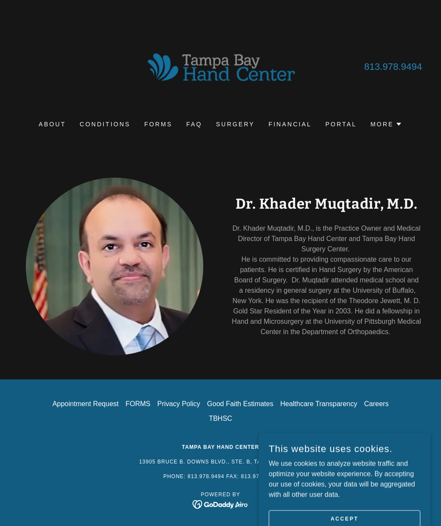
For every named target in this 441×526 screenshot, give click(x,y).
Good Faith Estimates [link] (240, 403)
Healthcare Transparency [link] (318, 403)
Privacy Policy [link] (178, 403)
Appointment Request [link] (86, 403)
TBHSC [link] (220, 418)
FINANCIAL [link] (289, 124)
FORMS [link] (158, 124)
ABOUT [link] (52, 124)
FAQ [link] (194, 124)
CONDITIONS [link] (105, 124)
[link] (220, 65)
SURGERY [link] (235, 124)
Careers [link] (376, 403)
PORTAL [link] (341, 124)
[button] (386, 124)
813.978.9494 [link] (393, 66)
